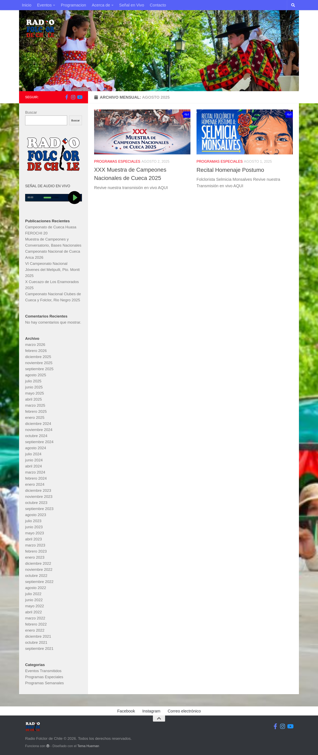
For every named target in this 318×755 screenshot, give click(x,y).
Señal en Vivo (131, 5)
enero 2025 (34, 417)
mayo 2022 (34, 606)
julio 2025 (33, 381)
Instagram (151, 711)
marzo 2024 (35, 472)
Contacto (158, 5)
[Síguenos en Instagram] (73, 97)
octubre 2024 (36, 436)
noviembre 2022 (38, 569)
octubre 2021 (36, 642)
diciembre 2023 (38, 490)
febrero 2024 (36, 478)
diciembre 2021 (38, 636)
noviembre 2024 (38, 430)
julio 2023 (33, 521)
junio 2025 (34, 387)
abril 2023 (33, 539)
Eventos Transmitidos (43, 671)
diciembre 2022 (38, 563)
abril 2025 (33, 399)
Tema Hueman (88, 746)
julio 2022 (33, 594)
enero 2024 (34, 484)
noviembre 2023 (38, 496)
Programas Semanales (44, 683)
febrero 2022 (36, 624)
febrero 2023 (36, 551)
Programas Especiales (117, 161)
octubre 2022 (36, 575)
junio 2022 (34, 600)
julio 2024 (33, 454)
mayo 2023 (34, 533)
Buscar (31, 112)
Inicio (26, 5)
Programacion (73, 5)
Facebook (126, 711)
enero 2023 (34, 557)
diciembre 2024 (38, 423)
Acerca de (101, 5)
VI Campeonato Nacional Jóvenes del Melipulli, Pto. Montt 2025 (52, 269)
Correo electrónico (184, 711)
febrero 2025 (36, 411)
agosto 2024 (35, 448)
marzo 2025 (35, 405)
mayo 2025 (34, 393)
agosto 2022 (35, 588)
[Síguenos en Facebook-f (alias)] (66, 97)
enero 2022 (34, 630)
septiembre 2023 (39, 509)
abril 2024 (33, 466)
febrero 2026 (36, 351)
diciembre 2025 (38, 357)
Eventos (44, 5)
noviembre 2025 (38, 363)
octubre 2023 (36, 502)
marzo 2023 (35, 545)
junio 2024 (34, 460)
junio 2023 (34, 527)
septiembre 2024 (39, 442)
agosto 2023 (35, 515)
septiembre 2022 (39, 582)
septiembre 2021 (39, 648)
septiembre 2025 (39, 369)
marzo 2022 (35, 618)
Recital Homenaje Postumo (230, 170)
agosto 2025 (35, 375)
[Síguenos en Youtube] (79, 97)
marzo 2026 (35, 344)
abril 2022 (33, 612)
